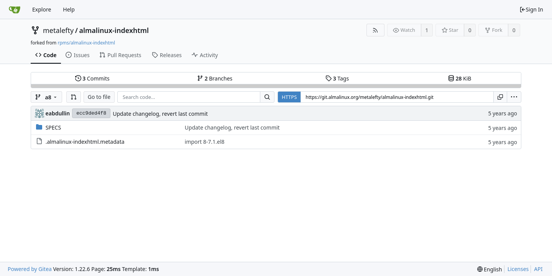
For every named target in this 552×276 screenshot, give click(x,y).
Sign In (531, 9)
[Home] (14, 9)
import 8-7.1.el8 (205, 141)
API (538, 269)
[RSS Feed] (375, 30)
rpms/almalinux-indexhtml (86, 42)
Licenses (518, 269)
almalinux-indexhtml (114, 30)
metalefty (58, 30)
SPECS (53, 127)
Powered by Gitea (30, 269)
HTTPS (289, 97)
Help (69, 9)
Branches (214, 78)
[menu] (514, 97)
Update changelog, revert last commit (160, 113)
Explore (41, 9)
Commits (92, 78)
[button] (73, 97)
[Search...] (267, 97)
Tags (337, 78)
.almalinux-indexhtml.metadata (85, 141)
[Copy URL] (500, 97)
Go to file (99, 96)
